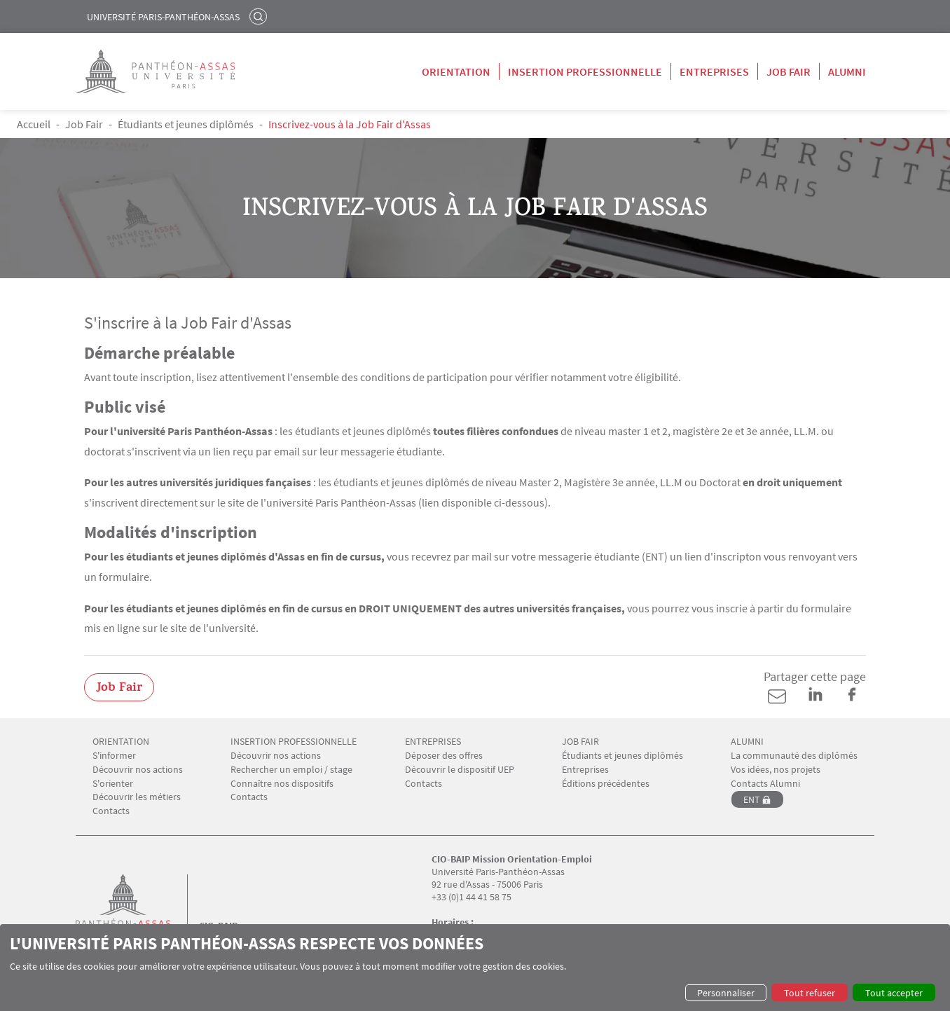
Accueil (33, 124)
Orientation (456, 71)
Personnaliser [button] (726, 992)
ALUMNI (747, 742)
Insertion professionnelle (585, 71)
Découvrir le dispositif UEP (459, 770)
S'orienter (112, 784)
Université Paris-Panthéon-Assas (163, 17)
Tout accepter (894, 992)
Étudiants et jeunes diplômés (186, 124)
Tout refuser (809, 992)
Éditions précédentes (605, 784)
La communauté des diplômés (794, 756)
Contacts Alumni (765, 784)
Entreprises (714, 71)
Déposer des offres (444, 756)
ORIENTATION (120, 742)
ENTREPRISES (433, 742)
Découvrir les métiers (136, 797)
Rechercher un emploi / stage (291, 770)
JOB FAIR (580, 742)
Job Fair (788, 71)
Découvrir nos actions (137, 770)
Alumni (847, 71)
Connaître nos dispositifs (281, 784)
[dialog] (475, 967)
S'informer (114, 756)
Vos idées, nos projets (775, 770)
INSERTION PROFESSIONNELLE (293, 742)
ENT (751, 799)
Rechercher (260, 16)
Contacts (111, 811)
